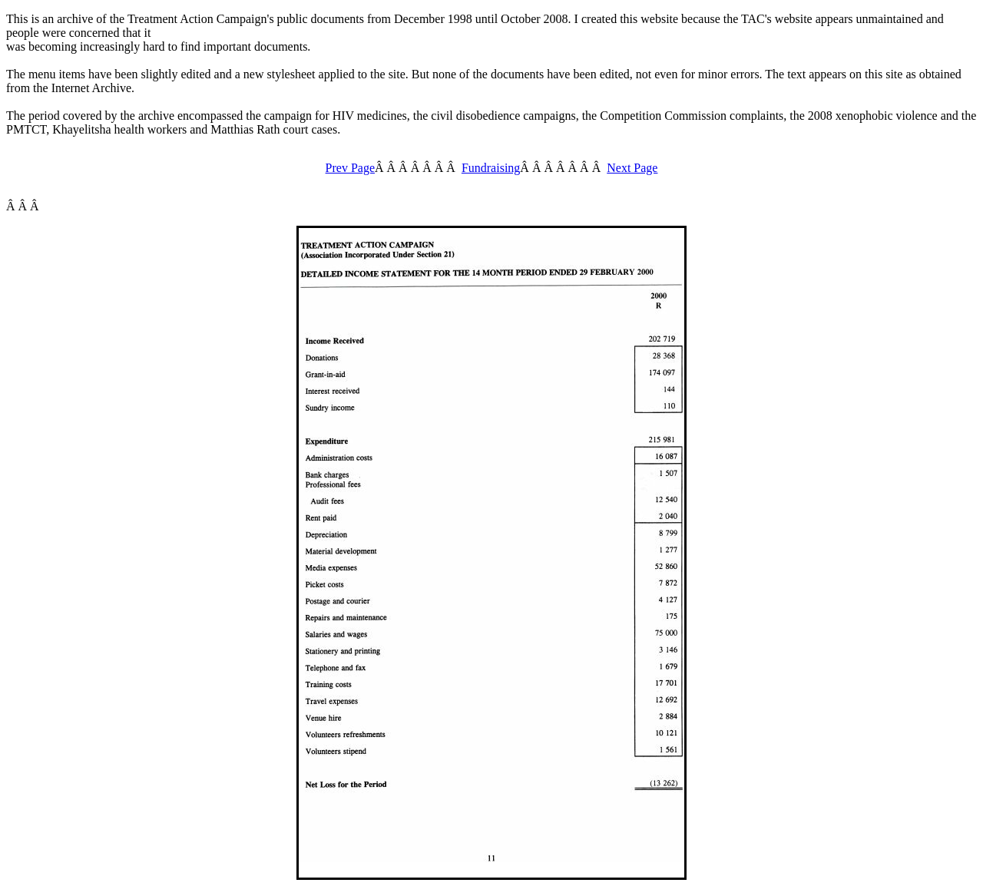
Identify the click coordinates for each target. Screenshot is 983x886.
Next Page (632, 167)
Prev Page (350, 167)
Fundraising (491, 167)
